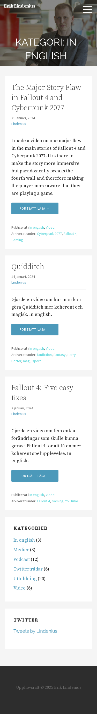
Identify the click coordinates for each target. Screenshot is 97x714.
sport (36, 361)
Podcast (21, 559)
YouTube (71, 501)
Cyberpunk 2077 (49, 233)
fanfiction (44, 354)
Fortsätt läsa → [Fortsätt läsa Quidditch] (35, 329)
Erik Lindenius (19, 6)
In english (36, 227)
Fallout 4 (70, 233)
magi (27, 361)
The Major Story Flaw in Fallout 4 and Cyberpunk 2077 (46, 97)
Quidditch (27, 266)
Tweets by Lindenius (35, 631)
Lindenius (18, 123)
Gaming (17, 239)
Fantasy (60, 354)
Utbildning (25, 579)
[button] (89, 9)
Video (50, 227)
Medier (21, 550)
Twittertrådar (28, 569)
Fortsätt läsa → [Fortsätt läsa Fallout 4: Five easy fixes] (35, 476)
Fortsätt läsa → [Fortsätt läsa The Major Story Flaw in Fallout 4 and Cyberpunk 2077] (35, 208)
